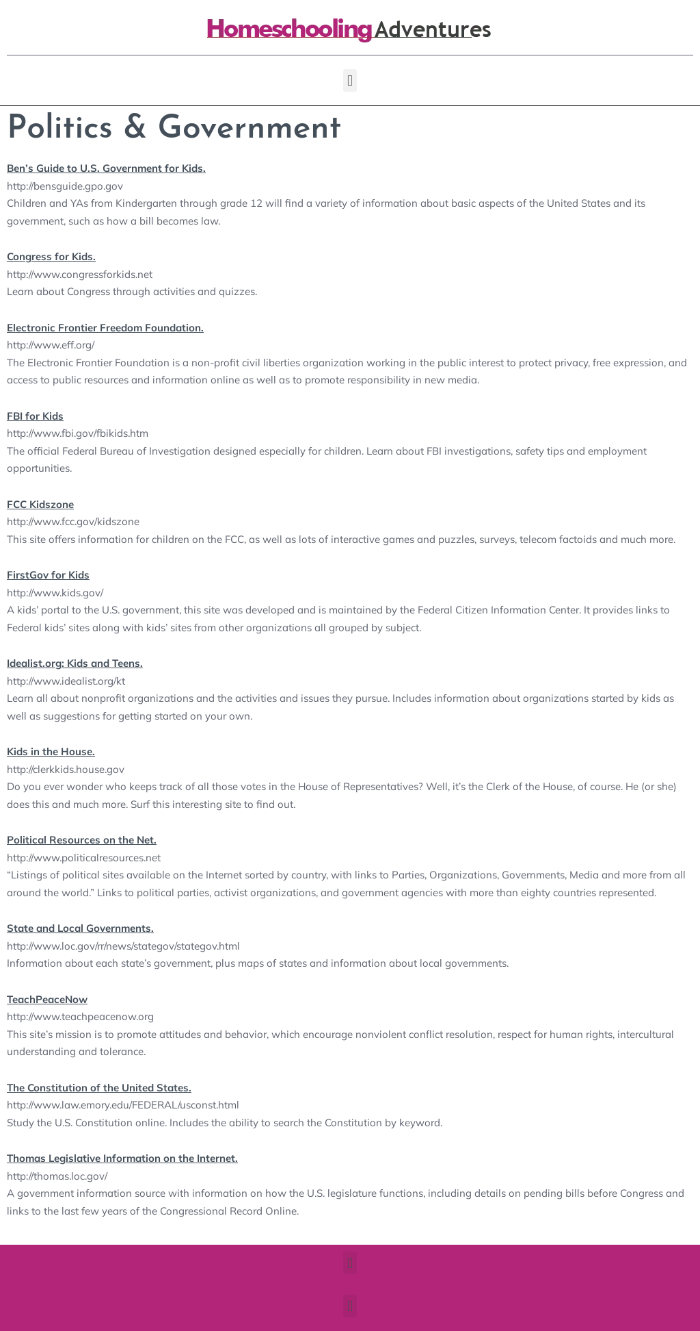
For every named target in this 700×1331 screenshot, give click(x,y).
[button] (349, 80)
